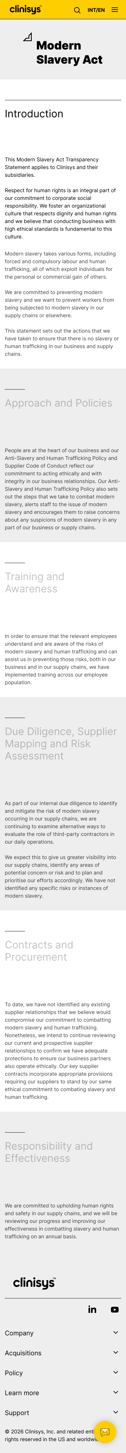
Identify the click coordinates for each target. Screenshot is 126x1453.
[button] (78, 9)
